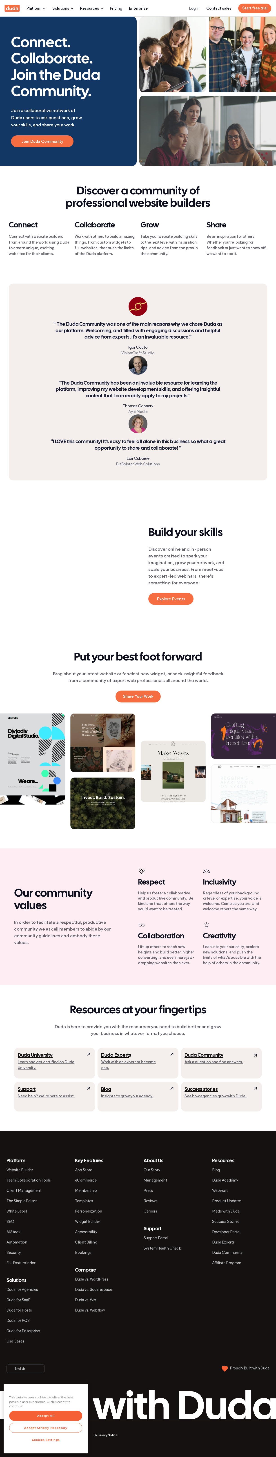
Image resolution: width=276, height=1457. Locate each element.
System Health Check (162, 1248)
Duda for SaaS (18, 1300)
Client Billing (86, 1242)
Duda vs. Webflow (90, 1310)
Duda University (35, 1055)
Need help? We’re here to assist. (46, 1096)
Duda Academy (225, 1180)
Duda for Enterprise (23, 1331)
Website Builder (20, 1170)
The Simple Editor (22, 1201)
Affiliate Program (226, 1263)
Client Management (24, 1190)
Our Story (152, 1170)
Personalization (88, 1211)
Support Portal (156, 1238)
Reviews (150, 1201)
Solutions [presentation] (62, 8)
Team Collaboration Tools (29, 1180)
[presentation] (96, 541)
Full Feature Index (21, 1263)
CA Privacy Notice (105, 1435)
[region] (46, 1418)
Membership (86, 1190)
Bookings (83, 1252)
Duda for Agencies (22, 1289)
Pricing (116, 8)
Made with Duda (226, 1211)
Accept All (46, 1415)
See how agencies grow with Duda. (216, 1096)
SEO (10, 1221)
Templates (84, 1201)
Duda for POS (18, 1320)
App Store (83, 1170)
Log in (194, 8)
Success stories (201, 1089)
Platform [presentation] (36, 8)
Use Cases (15, 1341)
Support (27, 1089)
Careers (150, 1211)
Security (14, 1252)
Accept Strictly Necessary (45, 1428)
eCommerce (86, 1180)
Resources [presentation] (91, 8)
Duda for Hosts (19, 1310)
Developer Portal (226, 1232)
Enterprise (138, 8)
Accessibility (86, 1232)
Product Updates (227, 1201)
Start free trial (254, 8)
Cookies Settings (46, 1440)
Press (148, 1190)
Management (155, 1180)
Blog (106, 1089)
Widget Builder (87, 1221)
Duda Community (204, 1055)
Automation (17, 1242)
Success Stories (225, 1221)
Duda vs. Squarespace (93, 1289)
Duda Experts (223, 1242)
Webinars (220, 1190)
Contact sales (218, 8)
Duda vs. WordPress (91, 1279)
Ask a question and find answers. (214, 1062)
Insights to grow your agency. (127, 1096)
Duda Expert (115, 1055)
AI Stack (13, 1232)
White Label (17, 1211)
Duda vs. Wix (85, 1300)
